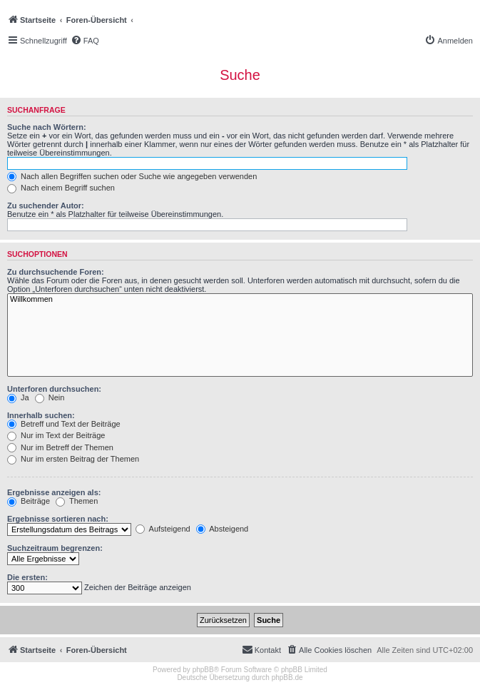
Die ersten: (27, 577)
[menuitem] (85, 40)
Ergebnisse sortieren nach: (57, 518)
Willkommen (240, 300)
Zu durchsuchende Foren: (55, 272)
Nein (50, 397)
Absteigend (222, 528)
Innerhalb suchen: (41, 415)
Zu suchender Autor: (45, 205)
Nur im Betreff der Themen (60, 447)
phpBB (203, 670)
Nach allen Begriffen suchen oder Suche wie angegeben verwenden (132, 176)
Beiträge (28, 501)
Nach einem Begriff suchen (61, 187)
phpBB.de (287, 677)
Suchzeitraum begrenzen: (55, 548)
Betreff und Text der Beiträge (64, 424)
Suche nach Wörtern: (46, 127)
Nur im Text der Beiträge (56, 435)
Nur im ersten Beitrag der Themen (73, 459)
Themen (77, 501)
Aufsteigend (163, 528)
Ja (18, 397)
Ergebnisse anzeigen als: (54, 492)
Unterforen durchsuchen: (54, 389)
